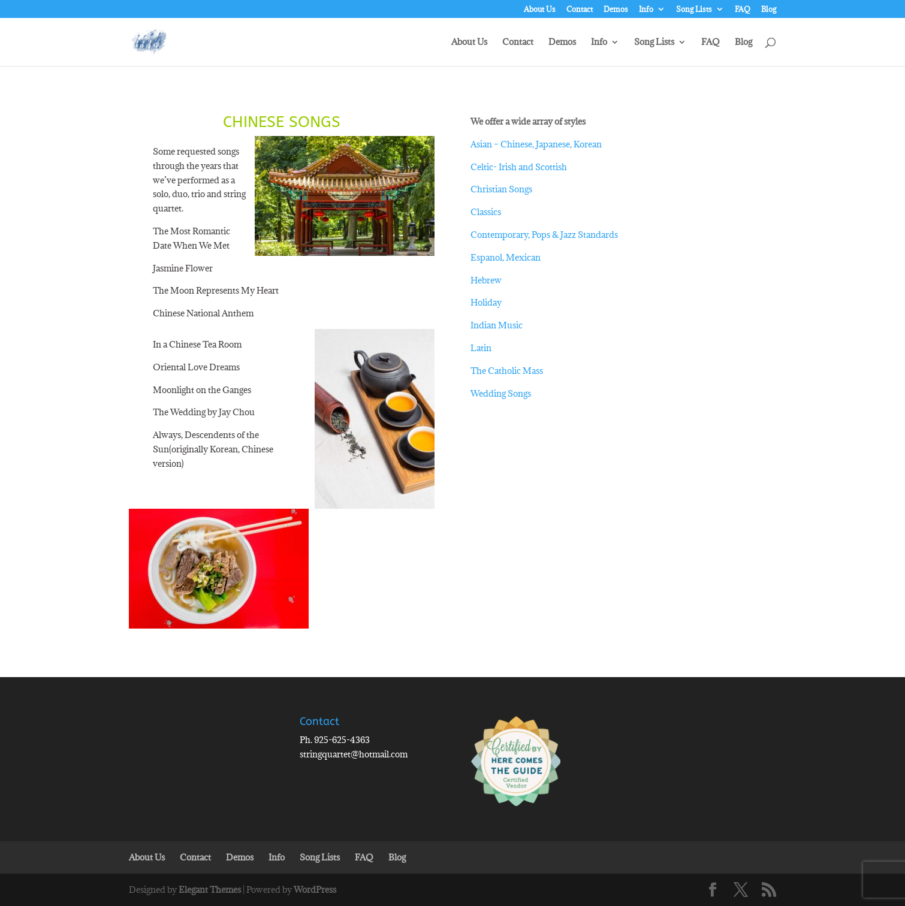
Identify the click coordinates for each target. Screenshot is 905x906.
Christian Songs (501, 189)
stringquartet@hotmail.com (354, 754)
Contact (579, 9)
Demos (616, 9)
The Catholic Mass (506, 370)
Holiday (486, 302)
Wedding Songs (500, 393)
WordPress (315, 889)
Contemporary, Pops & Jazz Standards (544, 234)
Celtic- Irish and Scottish (518, 167)
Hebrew (486, 280)
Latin (480, 348)
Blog (768, 9)
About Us (540, 9)
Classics (485, 212)
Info (646, 9)
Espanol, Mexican (505, 257)
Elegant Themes (210, 889)
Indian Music (496, 325)
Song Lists (694, 9)
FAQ (742, 9)
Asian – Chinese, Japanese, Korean (536, 144)
